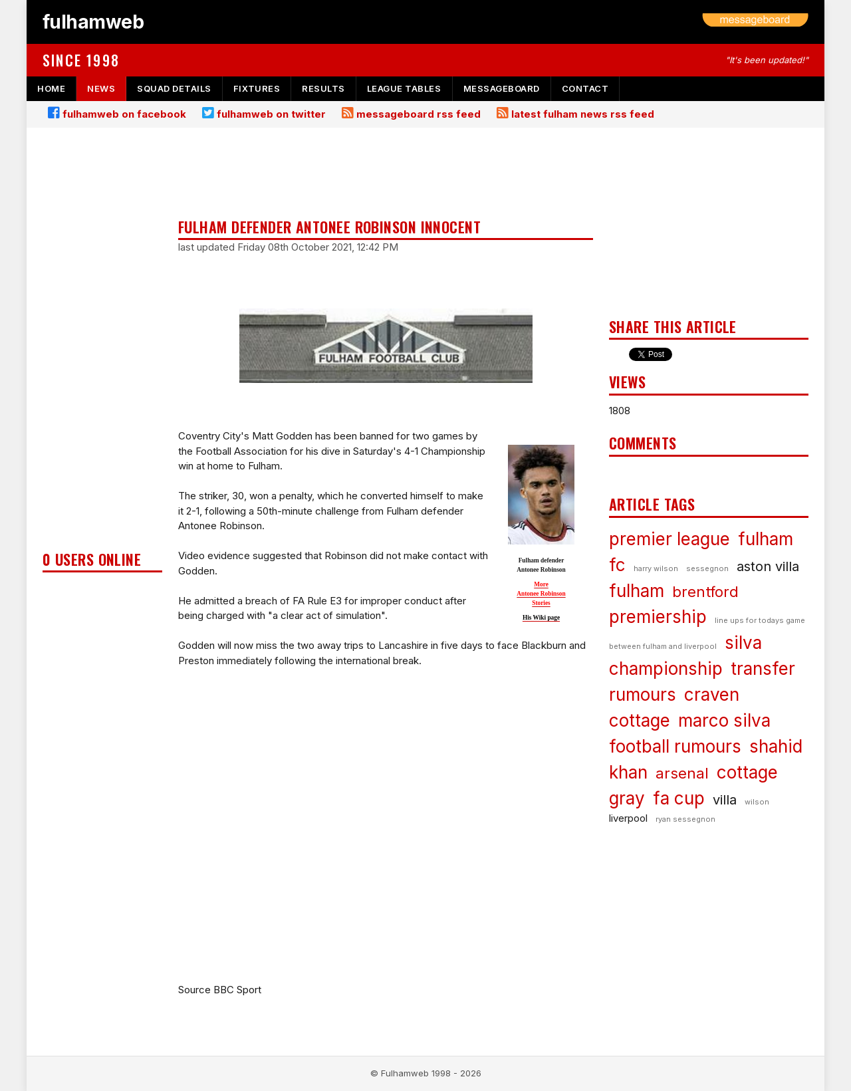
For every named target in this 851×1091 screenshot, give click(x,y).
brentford (705, 591)
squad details (174, 88)
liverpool (628, 818)
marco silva (724, 720)
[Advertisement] (102, 343)
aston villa (768, 566)
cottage (747, 772)
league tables (404, 88)
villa (725, 800)
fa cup (679, 798)
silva (743, 642)
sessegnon (707, 568)
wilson (757, 801)
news (101, 88)
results (323, 88)
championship (666, 668)
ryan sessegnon (685, 819)
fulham (636, 590)
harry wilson (656, 568)
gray (627, 798)
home (51, 88)
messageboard (501, 88)
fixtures (256, 88)
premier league (669, 539)
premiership (658, 616)
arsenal (682, 773)
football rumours (675, 746)
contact (585, 88)
